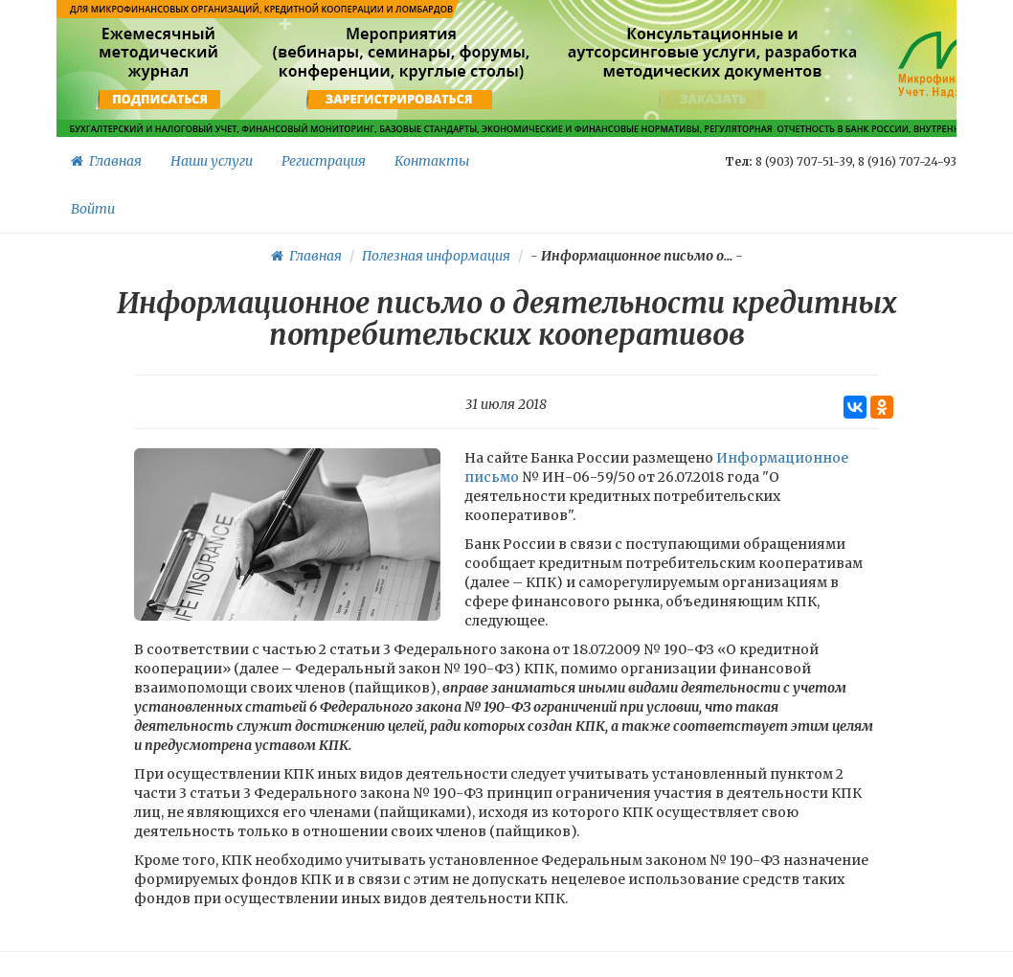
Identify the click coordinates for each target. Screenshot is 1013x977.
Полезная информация (436, 255)
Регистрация (323, 161)
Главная (106, 161)
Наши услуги (211, 161)
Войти (93, 208)
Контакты (431, 161)
